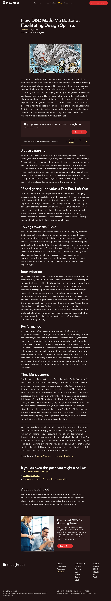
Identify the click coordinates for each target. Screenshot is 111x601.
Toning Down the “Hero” (39, 227)
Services (38, 3)
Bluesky (96, 566)
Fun (42, 33)
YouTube (96, 572)
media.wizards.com (65, 456)
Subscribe (79, 132)
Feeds (95, 577)
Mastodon (96, 564)
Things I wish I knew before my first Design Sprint (45, 479)
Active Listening (33, 150)
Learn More (65, 546)
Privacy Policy (91, 593)
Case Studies (51, 3)
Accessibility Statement (77, 593)
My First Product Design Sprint (36, 472)
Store (77, 580)
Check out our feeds (73, 141)
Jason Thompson (45, 456)
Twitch (95, 574)
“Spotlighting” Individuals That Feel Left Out (54, 189)
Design (37, 33)
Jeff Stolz (24, 30)
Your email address (33, 128)
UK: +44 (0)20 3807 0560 (81, 591)
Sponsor (78, 577)
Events (77, 574)
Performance (31, 326)
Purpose (78, 569)
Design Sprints (27, 33)
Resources (69, 3)
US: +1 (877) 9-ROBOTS (64, 591)
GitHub (95, 569)
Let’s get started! (98, 3)
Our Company (80, 564)
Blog (60, 3)
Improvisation (31, 272)
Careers (78, 566)
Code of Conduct (62, 593)
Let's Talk (60, 572)
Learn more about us (66, 505)
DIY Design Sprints (31, 476)
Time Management (35, 374)
